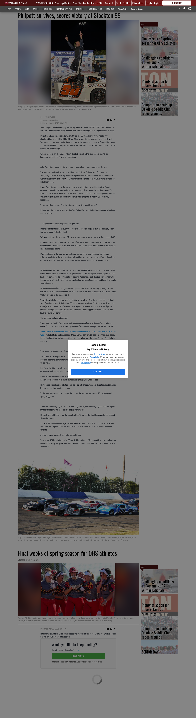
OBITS (27, 9)
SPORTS (18, 9)
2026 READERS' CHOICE (64, 9)
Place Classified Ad (81, 3)
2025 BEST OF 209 (44, 3)
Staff (118, 3)
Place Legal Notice (63, 3)
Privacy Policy (95, 357)
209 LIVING (80, 9)
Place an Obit (97, 3)
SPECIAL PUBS (47, 9)
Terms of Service (100, 354)
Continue (98, 371)
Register (157, 3)
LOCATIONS (110, 9)
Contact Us (109, 3)
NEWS (9, 9)
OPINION (35, 9)
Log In (149, 3)
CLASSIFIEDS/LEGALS (95, 9)
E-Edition (126, 3)
